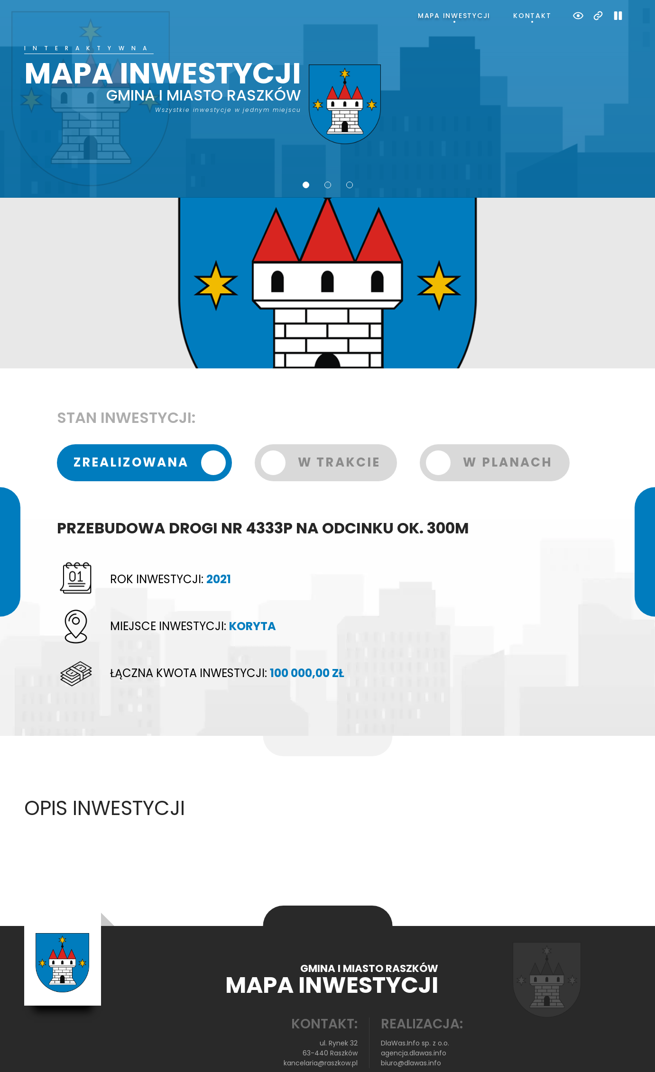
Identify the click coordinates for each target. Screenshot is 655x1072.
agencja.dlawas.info (413, 1021)
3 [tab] (349, 153)
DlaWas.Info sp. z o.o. (415, 1012)
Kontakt (532, 15)
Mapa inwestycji (454, 15)
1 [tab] (306, 153)
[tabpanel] (327, 79)
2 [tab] (327, 153)
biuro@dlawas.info (411, 1031)
